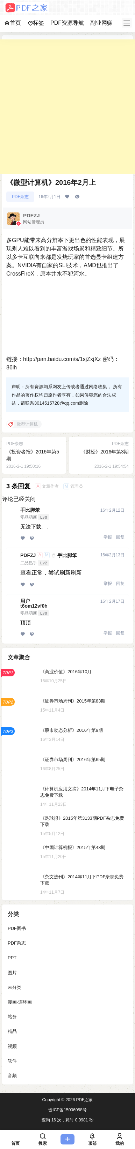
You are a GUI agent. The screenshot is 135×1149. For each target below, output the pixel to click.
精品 (12, 1031)
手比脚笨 (30, 510)
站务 (12, 1016)
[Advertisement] (67, 106)
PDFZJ (28, 555)
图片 (12, 972)
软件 (12, 1061)
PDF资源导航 (67, 23)
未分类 (14, 987)
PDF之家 (84, 1099)
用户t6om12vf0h (34, 603)
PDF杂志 (20, 196)
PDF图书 (17, 928)
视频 (12, 1046)
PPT (12, 957)
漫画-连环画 (20, 1002)
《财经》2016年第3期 (105, 452)
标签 (35, 23)
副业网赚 (101, 23)
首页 (12, 23)
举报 (108, 537)
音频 (12, 1075)
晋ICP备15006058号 (67, 1109)
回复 (120, 537)
